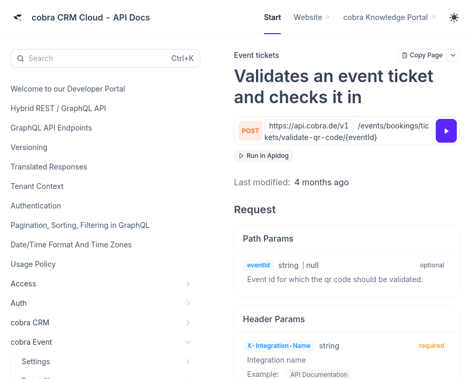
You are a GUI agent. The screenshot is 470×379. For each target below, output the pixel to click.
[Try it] (446, 131)
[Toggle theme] (454, 17)
